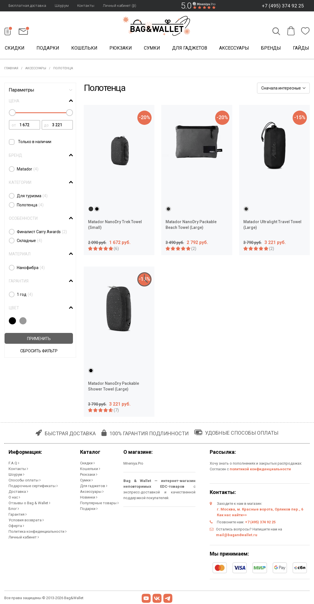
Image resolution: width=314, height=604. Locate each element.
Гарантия (18, 514)
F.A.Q (14, 463)
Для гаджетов (189, 48)
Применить (39, 338)
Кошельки (84, 48)
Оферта (16, 526)
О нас (14, 497)
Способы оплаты (25, 480)
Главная (11, 68)
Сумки (152, 48)
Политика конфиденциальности (38, 531)
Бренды (271, 48)
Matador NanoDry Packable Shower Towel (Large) (113, 386)
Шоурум (62, 5)
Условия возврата (26, 520)
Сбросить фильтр (39, 351)
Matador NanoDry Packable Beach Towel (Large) (191, 224)
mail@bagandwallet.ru (236, 535)
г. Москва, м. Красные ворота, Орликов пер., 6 (260, 509)
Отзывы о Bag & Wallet (29, 503)
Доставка (18, 491)
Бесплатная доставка (27, 5)
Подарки (47, 48)
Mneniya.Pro (133, 463)
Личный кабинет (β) (119, 5)
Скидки (87, 463)
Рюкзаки (120, 48)
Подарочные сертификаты (33, 486)
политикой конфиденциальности (260, 469)
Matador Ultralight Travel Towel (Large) (272, 224)
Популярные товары (99, 503)
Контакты (85, 5)
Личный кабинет (24, 537)
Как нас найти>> (232, 515)
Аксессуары (234, 48)
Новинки (88, 497)
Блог (14, 509)
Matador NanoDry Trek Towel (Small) (115, 224)
